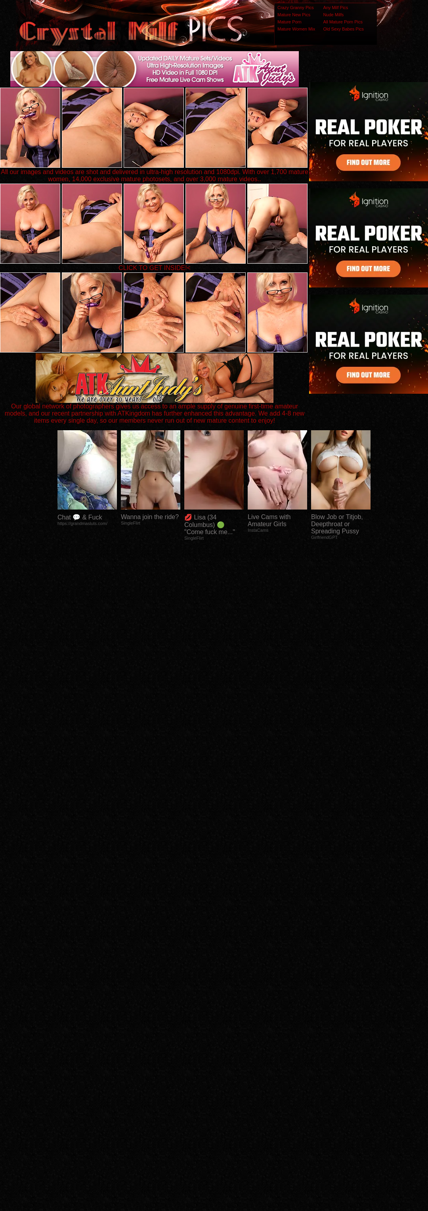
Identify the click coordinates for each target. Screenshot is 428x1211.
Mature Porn (289, 21)
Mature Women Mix (296, 29)
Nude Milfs (333, 14)
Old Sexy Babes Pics (343, 29)
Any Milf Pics (335, 7)
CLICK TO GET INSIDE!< (154, 267)
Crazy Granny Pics (295, 7)
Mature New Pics (293, 14)
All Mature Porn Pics (343, 21)
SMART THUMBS (228, 1054)
